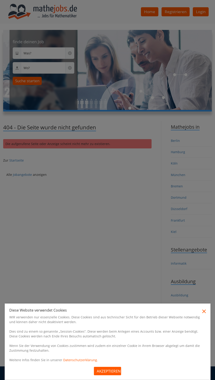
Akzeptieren (109, 371)
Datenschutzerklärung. (80, 360)
